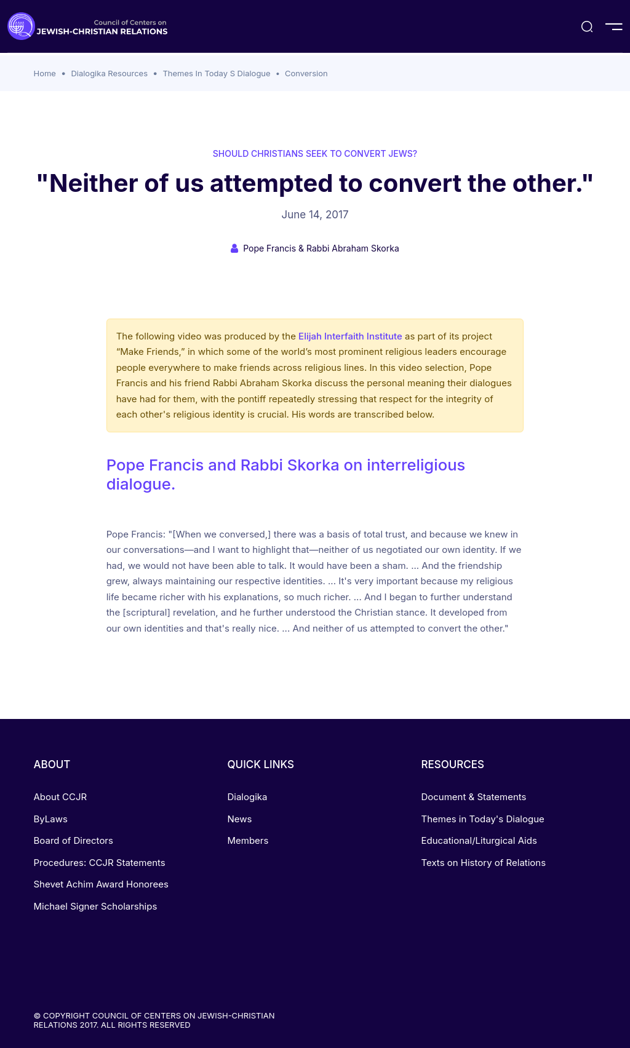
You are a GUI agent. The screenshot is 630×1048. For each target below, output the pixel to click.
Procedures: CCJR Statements (99, 862)
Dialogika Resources (109, 73)
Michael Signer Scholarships (96, 906)
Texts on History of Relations (483, 862)
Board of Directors (73, 840)
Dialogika (247, 797)
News (239, 819)
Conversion (306, 73)
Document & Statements (473, 797)
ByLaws (51, 819)
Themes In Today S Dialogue (216, 73)
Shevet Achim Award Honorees (101, 884)
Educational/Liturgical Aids (478, 840)
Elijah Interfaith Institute (350, 336)
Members (247, 840)
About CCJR (60, 797)
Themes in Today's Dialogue (482, 819)
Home (45, 73)
